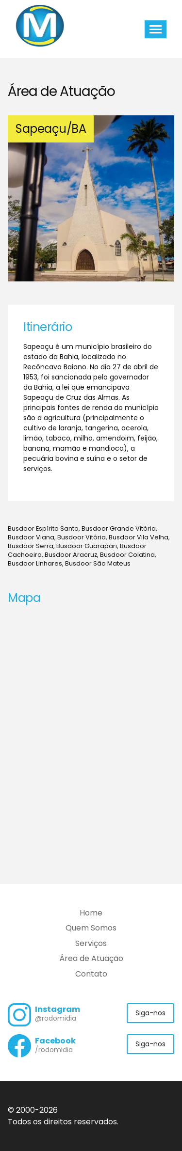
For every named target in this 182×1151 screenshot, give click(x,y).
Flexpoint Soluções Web (168, 1122)
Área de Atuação (91, 958)
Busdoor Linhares (35, 563)
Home (91, 912)
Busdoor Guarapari (86, 546)
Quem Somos (91, 927)
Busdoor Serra (30, 546)
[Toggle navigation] (155, 29)
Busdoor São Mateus (98, 563)
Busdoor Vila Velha (138, 537)
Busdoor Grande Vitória (119, 528)
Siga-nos (150, 1013)
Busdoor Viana (31, 537)
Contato (91, 973)
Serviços (91, 943)
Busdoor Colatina (127, 555)
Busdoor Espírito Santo (43, 528)
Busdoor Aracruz (71, 555)
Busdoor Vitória (81, 537)
